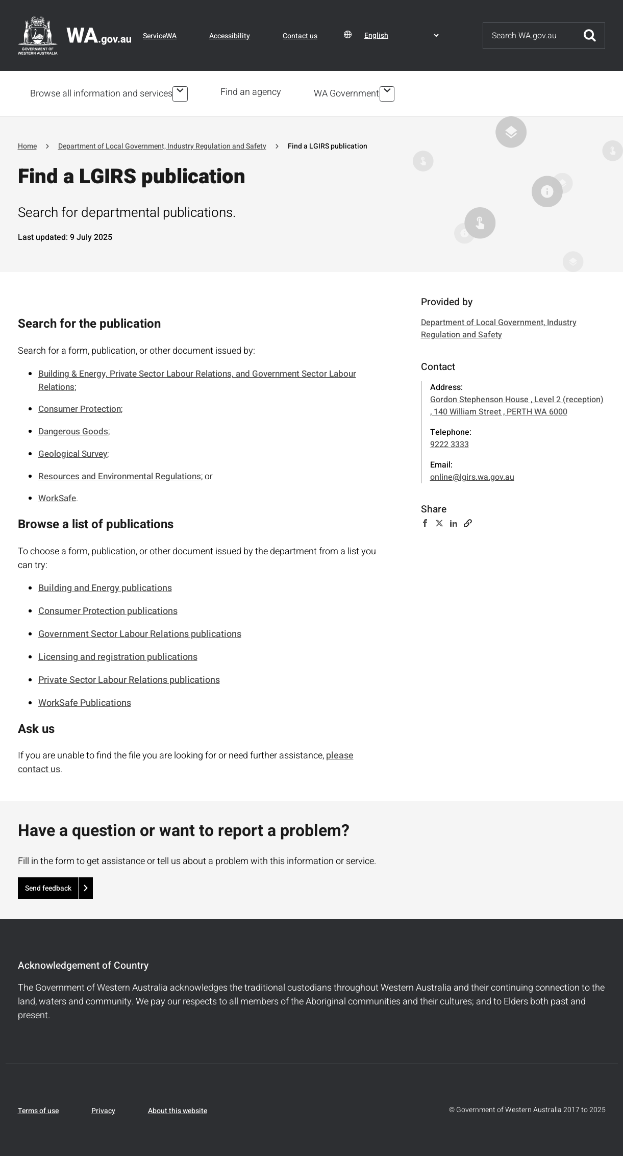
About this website (177, 1109)
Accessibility (229, 36)
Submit (590, 35)
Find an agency (252, 92)
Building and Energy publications (105, 586)
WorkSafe (57, 496)
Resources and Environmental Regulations (119, 474)
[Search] (529, 35)
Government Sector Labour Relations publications (139, 632)
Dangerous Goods (73, 430)
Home (27, 144)
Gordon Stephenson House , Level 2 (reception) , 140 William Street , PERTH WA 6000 (517, 404)
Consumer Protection (79, 407)
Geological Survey (72, 452)
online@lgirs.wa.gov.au (472, 476)
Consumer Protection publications (108, 609)
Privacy (103, 1109)
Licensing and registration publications (117, 655)
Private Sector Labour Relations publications (129, 678)
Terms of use (38, 1109)
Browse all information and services (101, 93)
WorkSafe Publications (84, 701)
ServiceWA (160, 36)
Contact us (300, 36)
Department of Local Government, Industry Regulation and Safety (162, 144)
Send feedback (48, 886)
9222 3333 (449, 443)
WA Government (348, 93)
